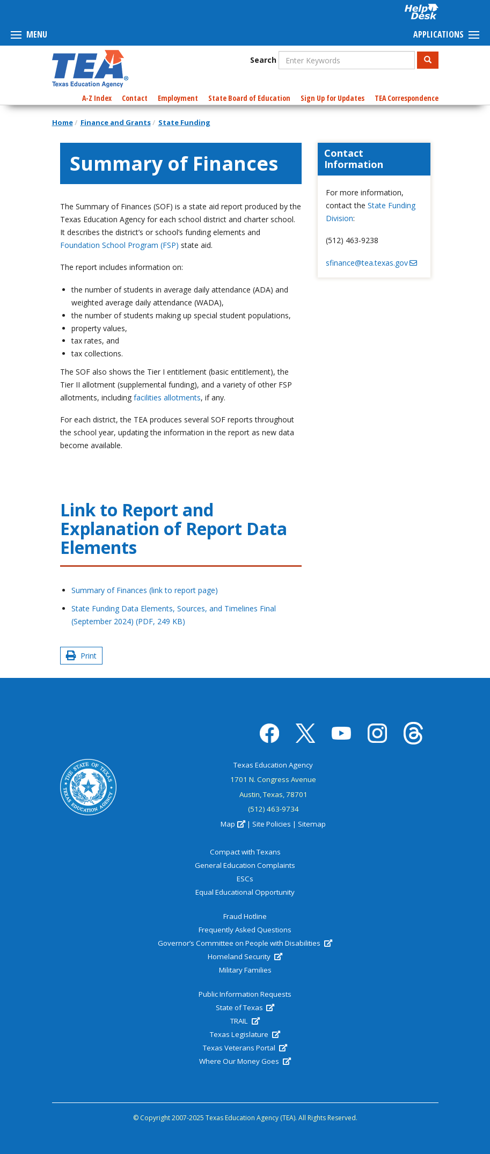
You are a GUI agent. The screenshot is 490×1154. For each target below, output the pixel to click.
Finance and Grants (116, 122)
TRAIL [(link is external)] (244, 1021)
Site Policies (271, 824)
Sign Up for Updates (332, 98)
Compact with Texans (245, 852)
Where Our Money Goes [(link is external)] (244, 1061)
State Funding (184, 122)
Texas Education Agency (273, 765)
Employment (178, 98)
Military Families (245, 970)
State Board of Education (249, 98)
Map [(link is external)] (233, 824)
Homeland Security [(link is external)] (245, 956)
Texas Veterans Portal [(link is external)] (245, 1048)
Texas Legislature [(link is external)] (245, 1034)
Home (62, 122)
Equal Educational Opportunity (245, 892)
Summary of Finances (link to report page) (146, 590)
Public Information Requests (245, 994)
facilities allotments (167, 397)
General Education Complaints (245, 865)
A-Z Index (97, 98)
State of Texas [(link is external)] (245, 1007)
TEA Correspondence (406, 98)
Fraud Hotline (245, 916)
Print (81, 656)
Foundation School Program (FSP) (119, 245)
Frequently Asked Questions (245, 929)
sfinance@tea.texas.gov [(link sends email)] (371, 263)
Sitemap (312, 824)
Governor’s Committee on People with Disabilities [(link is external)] (245, 943)
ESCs (245, 878)
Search (263, 60)
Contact (135, 98)
